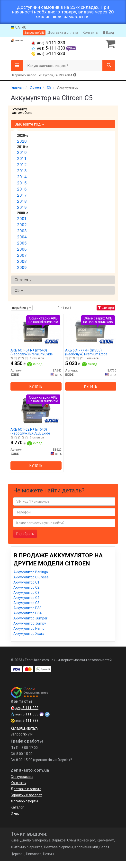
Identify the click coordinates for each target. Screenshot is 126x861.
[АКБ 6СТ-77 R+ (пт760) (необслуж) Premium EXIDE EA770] (90, 330)
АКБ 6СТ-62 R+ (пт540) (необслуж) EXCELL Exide (30, 431)
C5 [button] (19, 290)
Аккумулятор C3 (26, 593)
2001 (22, 218)
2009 (22, 267)
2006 (22, 249)
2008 (22, 261)
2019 (22, 207)
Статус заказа (22, 777)
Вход (108, 32)
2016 (22, 189)
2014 (22, 176)
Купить (36, 386)
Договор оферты (24, 801)
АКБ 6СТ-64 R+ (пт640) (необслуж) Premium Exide (31, 352)
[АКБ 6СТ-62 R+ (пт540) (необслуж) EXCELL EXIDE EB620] (36, 410)
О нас (15, 813)
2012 (22, 164)
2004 (22, 236)
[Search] (108, 65)
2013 (22, 170)
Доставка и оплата (62, 32)
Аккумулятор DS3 (27, 608)
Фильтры (106, 307)
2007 (22, 255)
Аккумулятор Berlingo (30, 572)
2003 (22, 230)
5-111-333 (48, 42)
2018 (22, 201)
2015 (22, 183)
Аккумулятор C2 (26, 587)
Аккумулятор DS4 (27, 613)
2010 (22, 152)
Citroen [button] (23, 279)
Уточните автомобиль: (22, 111)
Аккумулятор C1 (26, 582)
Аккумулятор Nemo (29, 628)
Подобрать (25, 534)
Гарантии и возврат (26, 795)
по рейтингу (21, 307)
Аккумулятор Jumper (30, 618)
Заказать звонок (24, 727)
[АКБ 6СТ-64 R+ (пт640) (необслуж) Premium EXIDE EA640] (36, 330)
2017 (22, 195)
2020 (22, 141)
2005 (22, 243)
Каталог (17, 807)
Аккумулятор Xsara (28, 634)
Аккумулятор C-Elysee (31, 577)
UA (15, 27)
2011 (22, 158)
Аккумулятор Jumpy (29, 623)
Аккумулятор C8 (26, 603)
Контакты (90, 32)
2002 (22, 224)
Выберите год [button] (29, 124)
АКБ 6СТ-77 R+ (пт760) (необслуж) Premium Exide (86, 352)
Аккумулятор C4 (26, 598)
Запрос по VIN (34, 32)
